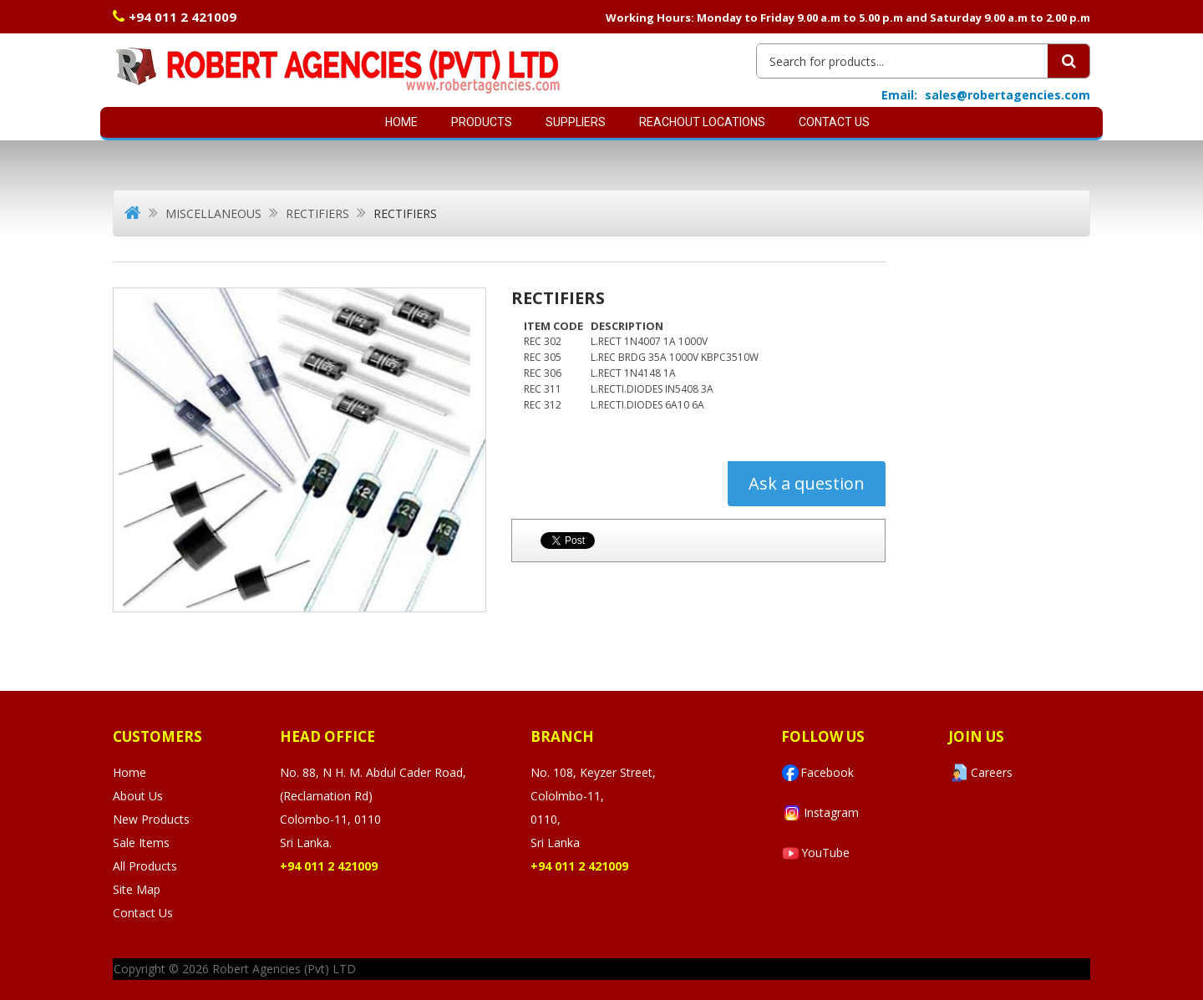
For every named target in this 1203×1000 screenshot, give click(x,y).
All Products (145, 866)
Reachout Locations (702, 122)
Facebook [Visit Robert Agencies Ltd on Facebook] (817, 773)
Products (481, 122)
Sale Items (141, 842)
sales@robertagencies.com (1007, 95)
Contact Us (834, 122)
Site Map (136, 889)
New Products (151, 819)
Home (401, 122)
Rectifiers (317, 213)
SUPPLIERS (576, 122)
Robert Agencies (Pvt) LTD (284, 969)
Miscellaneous (213, 213)
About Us (138, 796)
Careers (980, 773)
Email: (899, 95)
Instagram (820, 813)
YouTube (815, 853)
